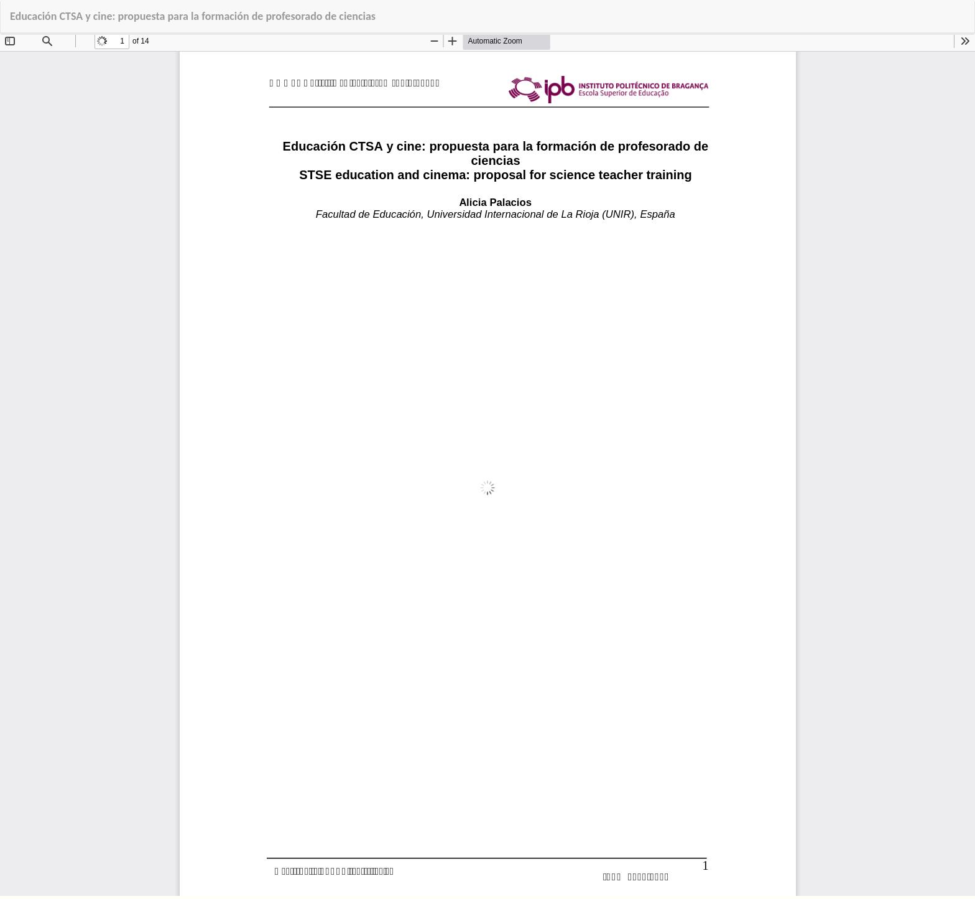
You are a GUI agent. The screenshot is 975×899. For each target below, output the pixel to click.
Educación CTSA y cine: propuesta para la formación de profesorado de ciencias (193, 16)
